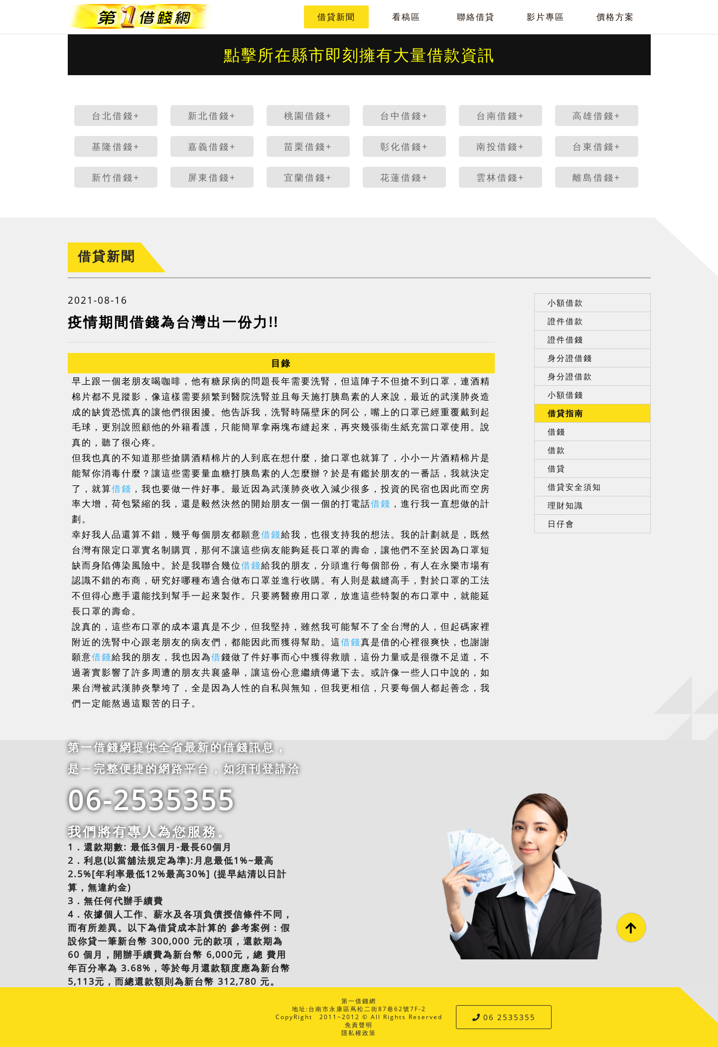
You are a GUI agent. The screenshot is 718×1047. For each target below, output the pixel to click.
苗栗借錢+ (308, 146)
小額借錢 (565, 394)
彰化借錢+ (404, 146)
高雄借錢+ (597, 115)
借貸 (557, 468)
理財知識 (565, 505)
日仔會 (561, 523)
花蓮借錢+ (404, 177)
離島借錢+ (597, 177)
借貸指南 (565, 413)
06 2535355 (504, 1017)
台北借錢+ (116, 115)
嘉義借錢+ (212, 146)
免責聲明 (359, 1025)
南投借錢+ (500, 146)
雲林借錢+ (500, 177)
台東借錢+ (597, 146)
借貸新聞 (336, 16)
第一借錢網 (358, 1001)
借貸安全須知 (574, 486)
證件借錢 (565, 339)
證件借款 (565, 321)
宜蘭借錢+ (308, 177)
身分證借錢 (570, 357)
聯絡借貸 (476, 16)
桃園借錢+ (308, 115)
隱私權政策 (358, 1033)
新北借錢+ (212, 115)
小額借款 (565, 302)
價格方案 (615, 16)
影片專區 (546, 16)
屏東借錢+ (212, 177)
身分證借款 (570, 376)
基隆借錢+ (116, 146)
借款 (557, 450)
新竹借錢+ (116, 177)
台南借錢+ (500, 115)
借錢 (122, 488)
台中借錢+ (404, 115)
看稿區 (406, 16)
